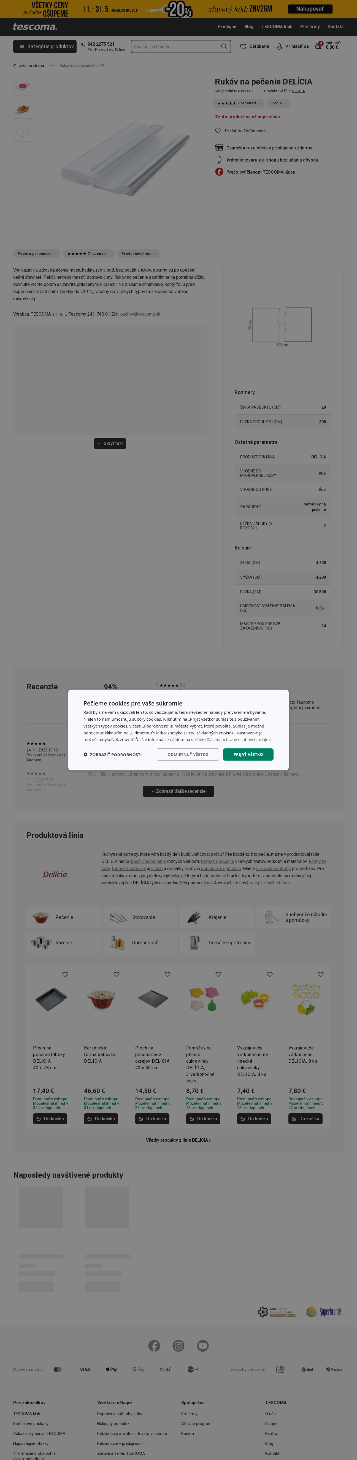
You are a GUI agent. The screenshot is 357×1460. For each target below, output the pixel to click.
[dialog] (178, 730)
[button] (112, 754)
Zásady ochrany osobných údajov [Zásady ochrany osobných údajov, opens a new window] (239, 739)
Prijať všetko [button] (248, 754)
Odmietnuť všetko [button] (188, 754)
